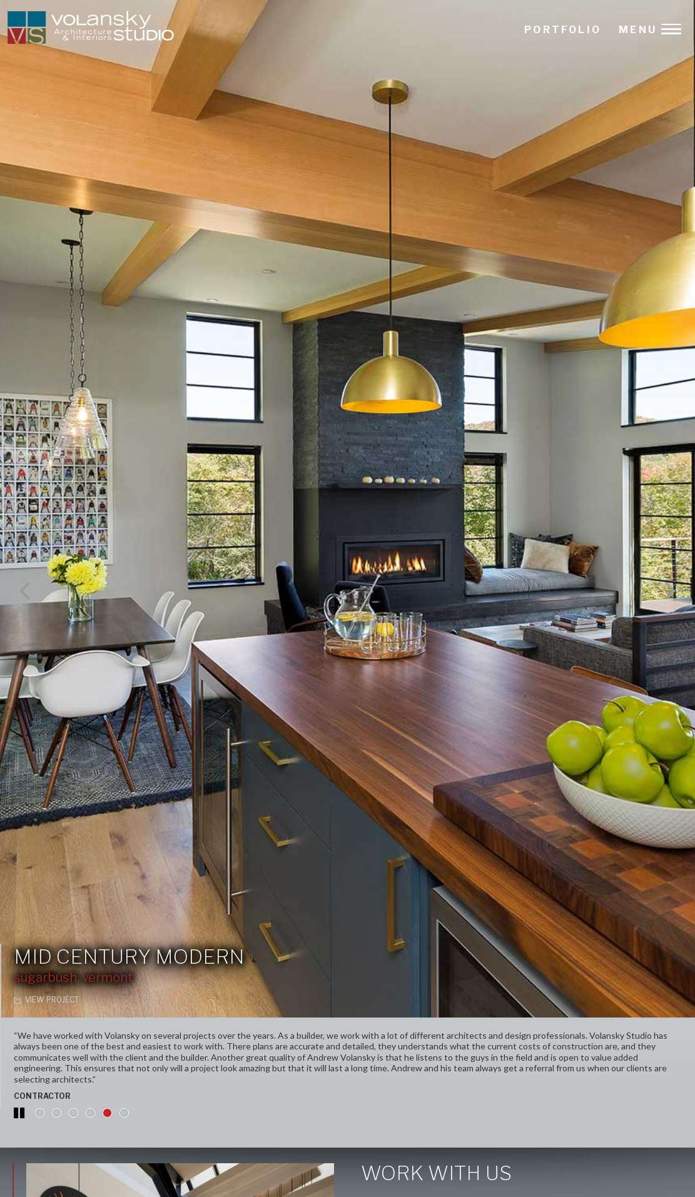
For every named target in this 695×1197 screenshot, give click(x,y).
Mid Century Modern (129, 956)
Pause (20, 1118)
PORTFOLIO (562, 30)
